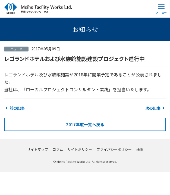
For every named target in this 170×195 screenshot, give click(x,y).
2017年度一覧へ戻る (85, 124)
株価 (139, 149)
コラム (57, 149)
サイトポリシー (79, 149)
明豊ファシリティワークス (38, 9)
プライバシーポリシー (114, 149)
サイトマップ (37, 149)
